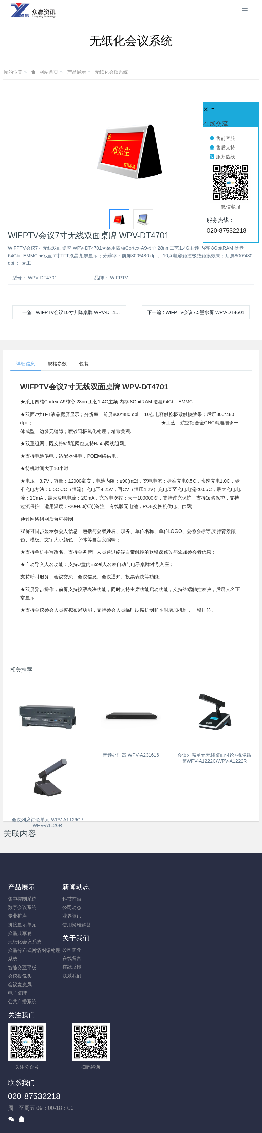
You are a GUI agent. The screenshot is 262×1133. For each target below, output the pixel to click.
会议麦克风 (20, 986)
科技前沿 (81, 900)
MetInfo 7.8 (120, 1118)
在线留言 (145, 908)
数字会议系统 (22, 908)
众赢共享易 (20, 934)
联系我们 (145, 925)
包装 (90, 364)
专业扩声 (17, 917)
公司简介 (145, 900)
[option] (131, 148)
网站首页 (48, 72)
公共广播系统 (22, 1003)
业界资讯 (81, 917)
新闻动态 (85, 888)
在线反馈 (145, 917)
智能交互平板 (22, 968)
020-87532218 (162, 1031)
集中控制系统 (22, 900)
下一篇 (196, 312)
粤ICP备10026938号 (131, 1110)
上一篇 (70, 312)
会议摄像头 (20, 977)
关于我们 (149, 888)
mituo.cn (172, 1118)
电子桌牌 (17, 994)
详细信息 (26, 364)
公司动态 (81, 908)
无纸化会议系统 (111, 72)
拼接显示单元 (22, 925)
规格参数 (61, 364)
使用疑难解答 (86, 925)
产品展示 (76, 72)
